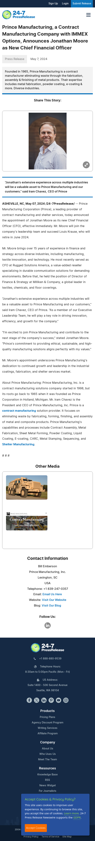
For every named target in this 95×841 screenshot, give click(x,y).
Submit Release (82, 3)
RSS (47, 780)
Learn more (71, 813)
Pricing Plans (47, 717)
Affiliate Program (48, 733)
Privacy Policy (31, 837)
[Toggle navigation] (88, 14)
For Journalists (47, 791)
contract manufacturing (19, 410)
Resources (47, 768)
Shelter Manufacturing (18, 444)
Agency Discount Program (47, 722)
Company (47, 742)
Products (47, 711)
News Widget (47, 785)
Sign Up (53, 3)
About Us (47, 748)
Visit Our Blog (51, 605)
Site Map (66, 837)
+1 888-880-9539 (50, 658)
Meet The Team (47, 759)
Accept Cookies (36, 828)
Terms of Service (50, 837)
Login (65, 3)
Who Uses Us (47, 754)
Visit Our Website (54, 600)
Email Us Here (52, 594)
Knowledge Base (47, 774)
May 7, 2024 (38, 59)
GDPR (77, 817)
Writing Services (47, 728)
